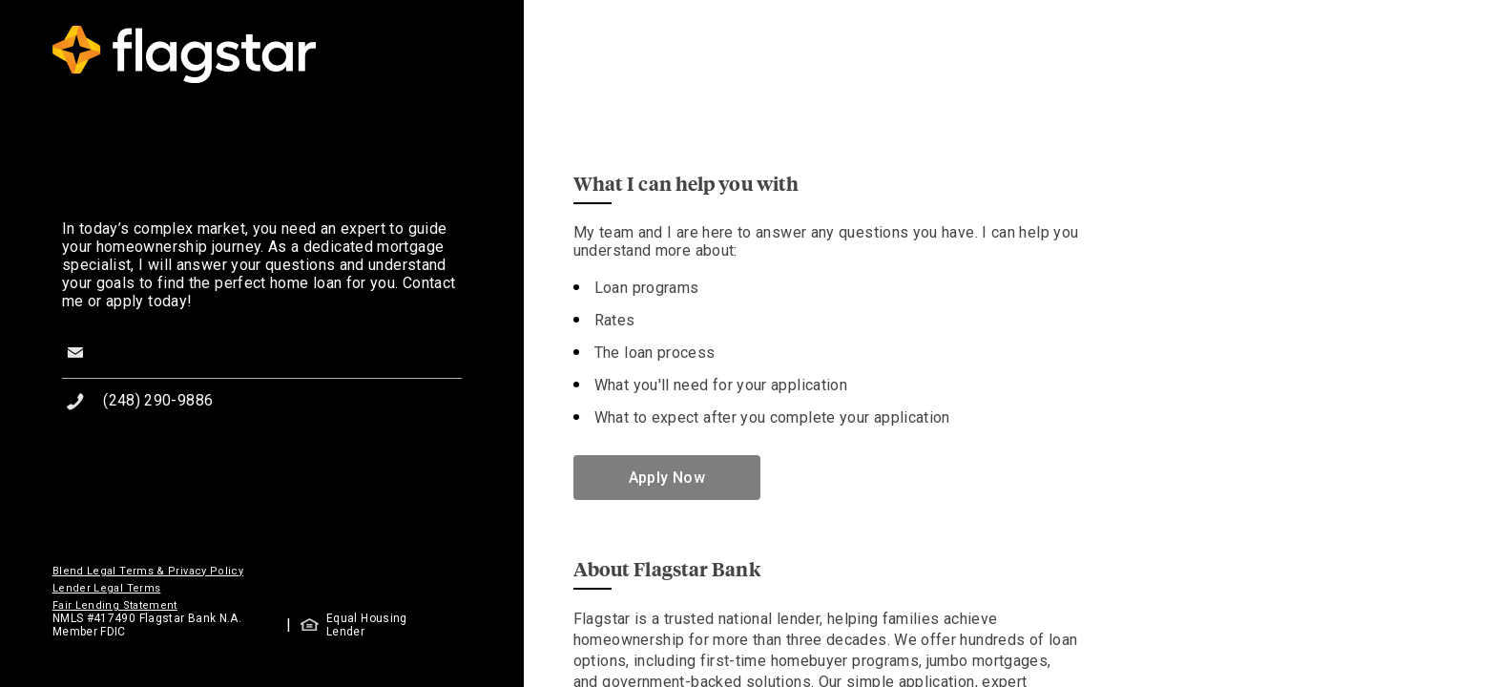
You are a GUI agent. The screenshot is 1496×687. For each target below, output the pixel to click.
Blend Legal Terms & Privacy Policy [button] (147, 571)
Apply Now (667, 477)
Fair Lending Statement (114, 605)
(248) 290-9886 (158, 400)
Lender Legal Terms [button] (106, 588)
